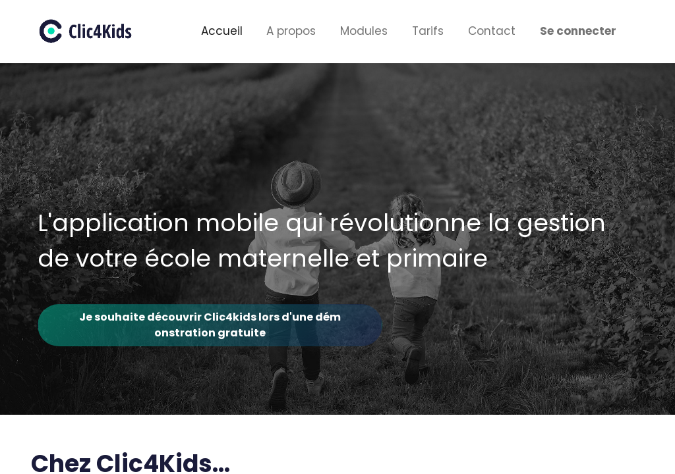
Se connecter (578, 31)
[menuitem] (221, 31)
